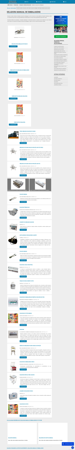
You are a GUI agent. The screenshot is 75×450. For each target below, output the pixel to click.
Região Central (10, 421)
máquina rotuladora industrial (60, 70)
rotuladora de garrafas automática (58, 64)
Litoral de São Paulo (43, 421)
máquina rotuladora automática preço (60, 53)
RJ (12, 411)
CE (36, 411)
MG (15, 411)
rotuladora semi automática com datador (60, 67)
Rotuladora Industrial (58, 83)
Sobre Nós (53, 1)
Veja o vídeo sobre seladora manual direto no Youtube (18, 360)
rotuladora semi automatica (59, 62)
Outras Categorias (59, 74)
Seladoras (56, 81)
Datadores (56, 77)
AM (43, 411)
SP (20, 411)
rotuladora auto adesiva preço (60, 56)
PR (23, 411)
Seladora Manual (57, 80)
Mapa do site (65, 434)
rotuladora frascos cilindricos (60, 68)
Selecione (9, 411)
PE (31, 411)
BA (33, 411)
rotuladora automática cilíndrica (60, 59)
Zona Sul (25, 421)
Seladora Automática (58, 78)
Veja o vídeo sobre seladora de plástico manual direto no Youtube (50, 360)
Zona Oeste (20, 421)
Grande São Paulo (36, 421)
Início (26, 1)
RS (28, 411)
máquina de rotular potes (59, 49)
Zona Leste (30, 421)
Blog (64, 1)
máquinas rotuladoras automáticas (60, 54)
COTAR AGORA (12, 45)
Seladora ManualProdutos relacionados (59, 42)
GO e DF (40, 411)
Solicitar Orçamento (61, 36)
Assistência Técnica (57, 84)
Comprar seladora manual (59, 46)
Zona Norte (15, 421)
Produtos (39, 1)
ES (18, 411)
